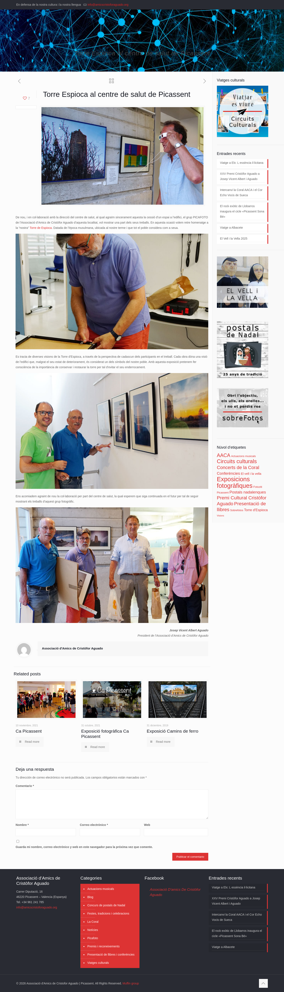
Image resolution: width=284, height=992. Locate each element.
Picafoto (92, 938)
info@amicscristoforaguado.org (108, 4)
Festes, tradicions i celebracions (108, 913)
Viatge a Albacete (231, 227)
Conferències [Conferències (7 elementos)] (228, 473)
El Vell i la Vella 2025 (233, 238)
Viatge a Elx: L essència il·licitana (241, 162)
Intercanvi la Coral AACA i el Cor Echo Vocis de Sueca (241, 192)
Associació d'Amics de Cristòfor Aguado (72, 648)
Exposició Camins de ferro (172, 731)
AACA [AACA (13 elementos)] (223, 455)
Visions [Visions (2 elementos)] (220, 515)
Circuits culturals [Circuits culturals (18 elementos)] (237, 461)
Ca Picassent (29, 731)
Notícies (92, 930)
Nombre (22, 825)
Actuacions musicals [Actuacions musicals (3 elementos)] (243, 456)
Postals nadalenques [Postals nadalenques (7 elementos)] (248, 492)
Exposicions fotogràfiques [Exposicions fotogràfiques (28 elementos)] (235, 482)
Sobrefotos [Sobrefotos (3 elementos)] (236, 510)
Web (147, 825)
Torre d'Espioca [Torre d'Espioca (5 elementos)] (256, 510)
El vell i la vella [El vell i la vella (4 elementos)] (251, 473)
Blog (90, 897)
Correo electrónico (94, 825)
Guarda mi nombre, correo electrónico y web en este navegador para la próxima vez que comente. (84, 847)
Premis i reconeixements (103, 946)
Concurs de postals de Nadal (106, 905)
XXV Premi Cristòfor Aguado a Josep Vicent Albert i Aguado (240, 176)
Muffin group (131, 983)
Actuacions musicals (100, 889)
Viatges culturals (98, 962)
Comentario (25, 786)
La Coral (92, 921)
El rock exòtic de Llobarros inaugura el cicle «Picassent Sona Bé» (242, 211)
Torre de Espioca (41, 227)
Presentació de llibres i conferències (110, 954)
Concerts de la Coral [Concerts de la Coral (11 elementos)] (238, 467)
